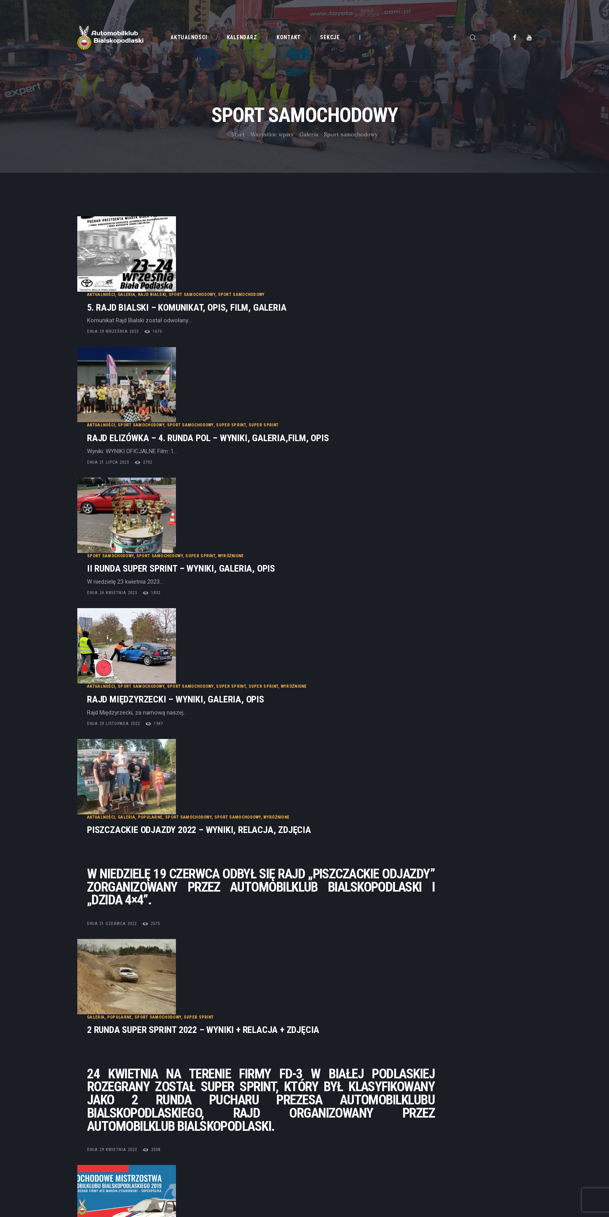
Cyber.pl (114, 1176)
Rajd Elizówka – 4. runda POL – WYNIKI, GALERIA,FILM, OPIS (305, 334)
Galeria (308, 134)
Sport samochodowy (289, 234)
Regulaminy (325, 1138)
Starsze (506, 1018)
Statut (318, 1109)
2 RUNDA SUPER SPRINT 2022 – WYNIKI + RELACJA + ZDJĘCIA (300, 701)
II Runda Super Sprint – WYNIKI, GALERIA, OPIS (278, 420)
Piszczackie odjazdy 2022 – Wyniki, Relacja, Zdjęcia (296, 577)
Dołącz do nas (328, 1123)
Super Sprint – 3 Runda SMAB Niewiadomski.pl (280, 954)
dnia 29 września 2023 (210, 271)
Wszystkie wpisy (272, 134)
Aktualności (198, 234)
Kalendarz (207, 1123)
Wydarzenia (304, 941)
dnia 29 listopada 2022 (210, 530)
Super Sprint (328, 320)
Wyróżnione (328, 407)
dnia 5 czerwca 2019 (207, 978)
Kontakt (204, 1138)
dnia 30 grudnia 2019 (208, 891)
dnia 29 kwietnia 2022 (209, 821)
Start (238, 134)
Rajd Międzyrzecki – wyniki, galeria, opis (272, 506)
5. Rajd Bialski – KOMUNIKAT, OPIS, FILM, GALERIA (283, 247)
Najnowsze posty (118, 1018)
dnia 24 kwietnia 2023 (209, 444)
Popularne (247, 564)
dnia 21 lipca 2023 (205, 357)
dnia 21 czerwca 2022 (209, 670)
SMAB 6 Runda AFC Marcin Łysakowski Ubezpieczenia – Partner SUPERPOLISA (345, 868)
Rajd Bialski (249, 234)
